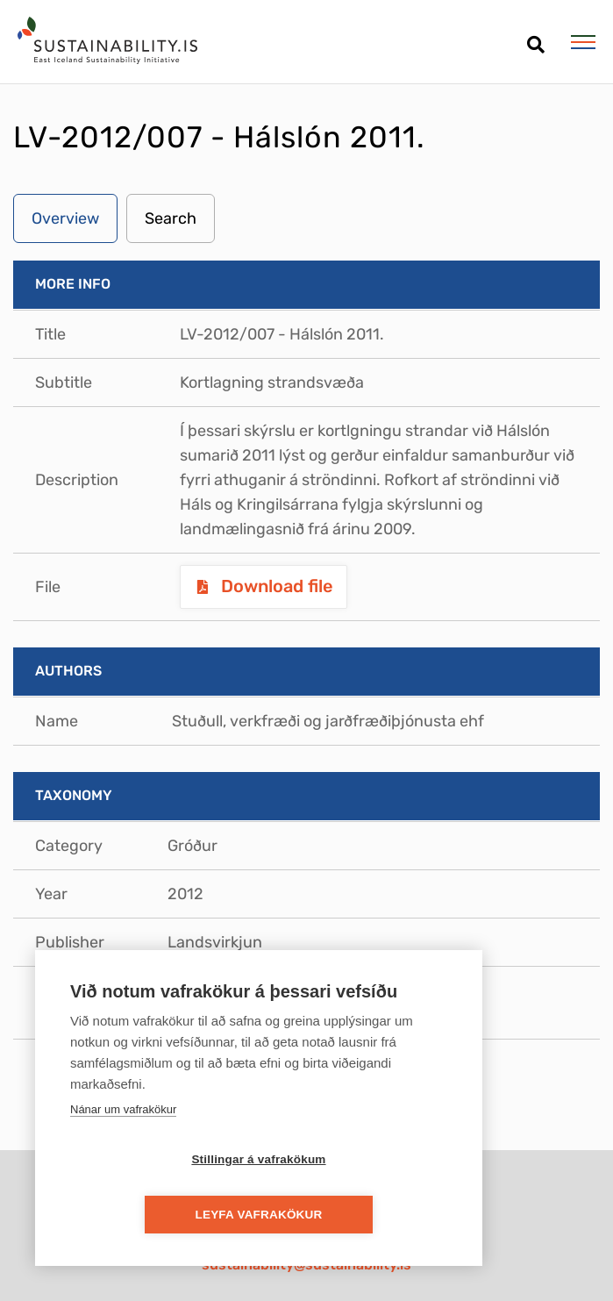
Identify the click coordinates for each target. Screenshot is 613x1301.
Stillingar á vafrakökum (157, 1214)
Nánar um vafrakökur (123, 1163)
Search (170, 218)
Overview (65, 218)
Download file (275, 586)
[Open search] (535, 38)
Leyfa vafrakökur (360, 1214)
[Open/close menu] (582, 42)
